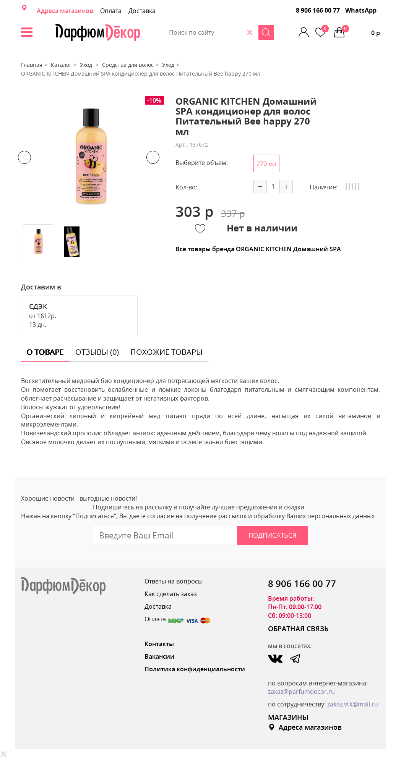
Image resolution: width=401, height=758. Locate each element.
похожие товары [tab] (166, 352)
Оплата (111, 10)
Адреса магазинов (65, 10)
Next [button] (152, 157)
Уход (87, 64)
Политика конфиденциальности (194, 669)
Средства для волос (128, 64)
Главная (31, 64)
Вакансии (159, 656)
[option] (89, 157)
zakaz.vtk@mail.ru (352, 704)
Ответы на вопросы (173, 581)
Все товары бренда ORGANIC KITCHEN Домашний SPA (258, 249)
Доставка (142, 10)
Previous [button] (24, 157)
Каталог (61, 64)
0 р (361, 31)
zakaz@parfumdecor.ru (301, 691)
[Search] (266, 32)
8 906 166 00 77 (318, 10)
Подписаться (272, 535)
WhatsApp (361, 10)
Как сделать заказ (170, 594)
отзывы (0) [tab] (97, 352)
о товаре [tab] (45, 352)
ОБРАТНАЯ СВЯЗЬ (298, 628)
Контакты (159, 644)
